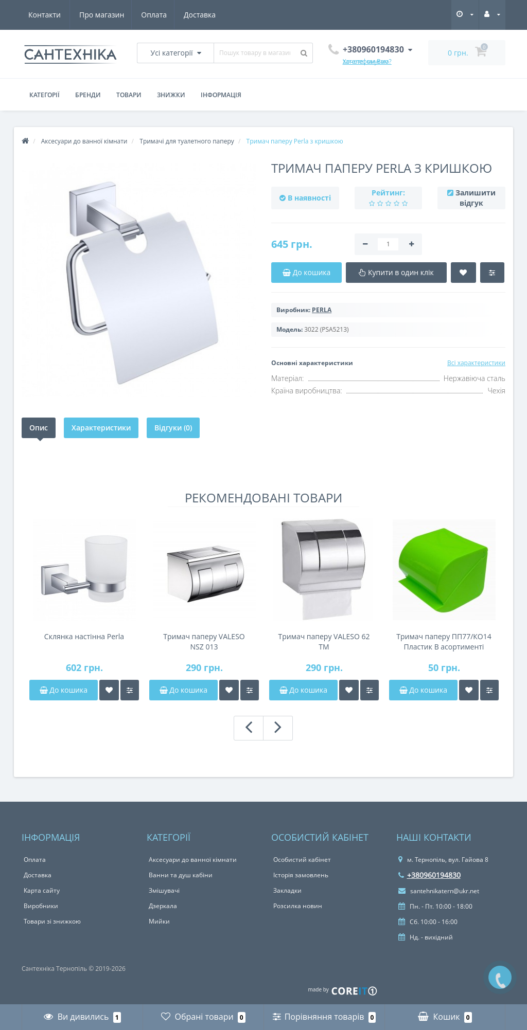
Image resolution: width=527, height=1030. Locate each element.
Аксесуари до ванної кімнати (193, 859)
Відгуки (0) (173, 427)
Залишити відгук (475, 198)
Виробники (41, 905)
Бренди (88, 95)
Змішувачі (164, 890)
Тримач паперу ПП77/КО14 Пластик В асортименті (443, 641)
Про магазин (50, 15)
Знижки (171, 95)
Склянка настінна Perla (84, 636)
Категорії (44, 95)
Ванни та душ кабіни (181, 875)
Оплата (104, 15)
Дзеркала (163, 905)
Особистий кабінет (302, 859)
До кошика (63, 690)
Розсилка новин (297, 905)
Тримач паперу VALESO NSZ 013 (203, 641)
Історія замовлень (300, 875)
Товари (129, 95)
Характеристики (101, 427)
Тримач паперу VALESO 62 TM (324, 641)
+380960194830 (429, 875)
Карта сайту (42, 890)
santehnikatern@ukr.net (438, 891)
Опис (38, 427)
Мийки (159, 921)
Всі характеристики (476, 362)
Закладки (287, 890)
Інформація (221, 95)
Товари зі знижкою (52, 921)
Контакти (202, 15)
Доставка (152, 15)
